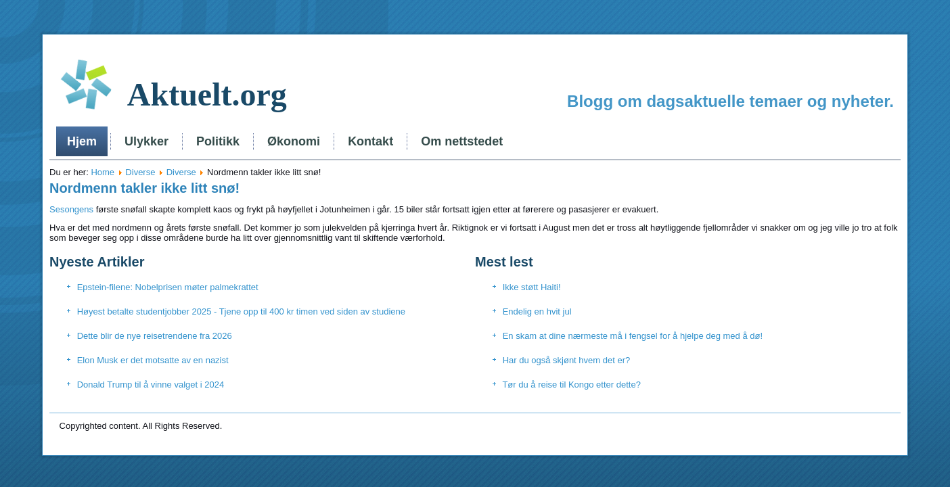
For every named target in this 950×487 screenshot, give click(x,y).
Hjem (82, 141)
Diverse (140, 172)
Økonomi (293, 141)
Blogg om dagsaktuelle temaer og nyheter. (730, 101)
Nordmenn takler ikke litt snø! (144, 188)
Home (102, 172)
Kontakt (370, 141)
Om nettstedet (462, 141)
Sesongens (71, 209)
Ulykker (146, 141)
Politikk (218, 141)
